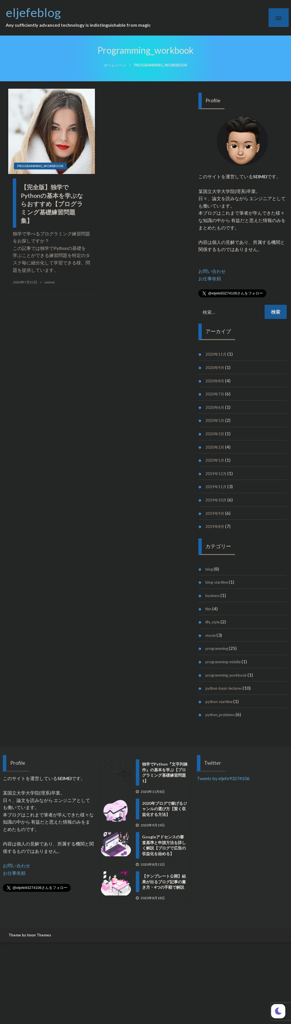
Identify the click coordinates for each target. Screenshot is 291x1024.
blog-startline (216, 582)
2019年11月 (215, 486)
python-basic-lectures (223, 688)
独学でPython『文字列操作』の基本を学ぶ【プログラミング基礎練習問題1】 (165, 772)
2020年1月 (214, 460)
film (208, 609)
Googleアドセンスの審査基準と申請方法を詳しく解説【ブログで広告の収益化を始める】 (164, 845)
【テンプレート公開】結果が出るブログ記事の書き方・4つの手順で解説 (164, 882)
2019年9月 (214, 513)
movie (210, 635)
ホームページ (115, 65)
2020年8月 (214, 381)
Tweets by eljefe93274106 (223, 778)
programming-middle (223, 662)
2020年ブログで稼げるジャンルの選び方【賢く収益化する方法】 (164, 809)
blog (209, 569)
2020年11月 (215, 354)
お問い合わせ (212, 271)
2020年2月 (214, 447)
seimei (49, 282)
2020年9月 (214, 367)
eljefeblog (39, 12)
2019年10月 (215, 500)
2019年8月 (214, 526)
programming (216, 648)
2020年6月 (214, 407)
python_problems (220, 714)
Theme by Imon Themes (30, 935)
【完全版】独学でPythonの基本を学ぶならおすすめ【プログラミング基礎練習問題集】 (52, 203)
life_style (212, 622)
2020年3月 (214, 434)
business (212, 595)
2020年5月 (214, 420)
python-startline (218, 701)
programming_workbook (40, 166)
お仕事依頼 (209, 278)
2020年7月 (214, 394)
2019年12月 (215, 473)
